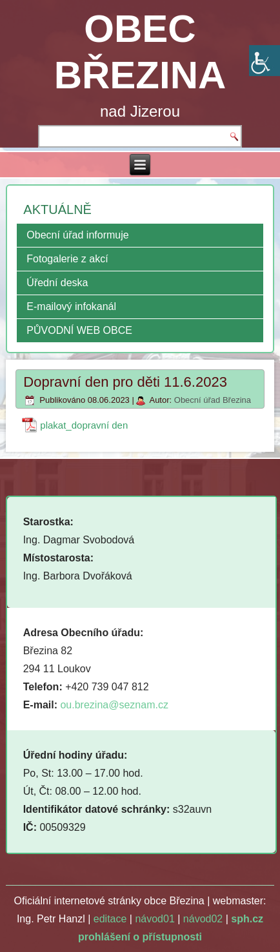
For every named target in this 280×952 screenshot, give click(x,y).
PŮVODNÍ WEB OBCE (79, 330)
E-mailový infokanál (71, 306)
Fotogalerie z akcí (67, 258)
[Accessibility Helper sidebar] (264, 60)
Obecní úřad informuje (77, 234)
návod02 (203, 918)
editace (110, 918)
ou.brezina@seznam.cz (114, 704)
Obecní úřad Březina (212, 400)
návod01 (154, 918)
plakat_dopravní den (84, 425)
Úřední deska (57, 282)
